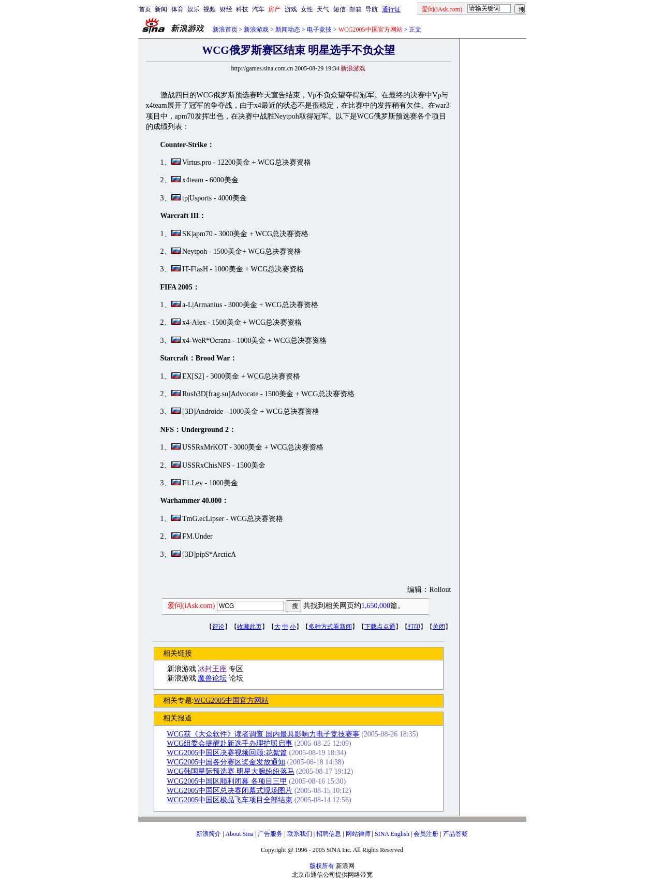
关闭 (439, 626)
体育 (177, 9)
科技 (242, 9)
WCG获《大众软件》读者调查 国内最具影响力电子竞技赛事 (263, 734)
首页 (145, 9)
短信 (339, 9)
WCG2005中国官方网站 (231, 700)
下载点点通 (379, 626)
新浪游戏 (256, 29)
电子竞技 (319, 29)
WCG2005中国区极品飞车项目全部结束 (230, 800)
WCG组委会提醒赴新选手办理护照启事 (230, 743)
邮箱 (355, 9)
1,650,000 (375, 606)
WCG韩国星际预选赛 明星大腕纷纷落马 (230, 771)
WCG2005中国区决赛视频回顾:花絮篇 (227, 753)
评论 (218, 626)
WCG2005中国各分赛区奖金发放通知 (226, 762)
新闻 (161, 9)
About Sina (240, 833)
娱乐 (193, 9)
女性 (307, 9)
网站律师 (358, 833)
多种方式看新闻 (330, 626)
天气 (323, 9)
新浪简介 (208, 833)
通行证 (391, 9)
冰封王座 (212, 669)
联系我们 (299, 833)
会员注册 (426, 833)
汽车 (258, 9)
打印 (414, 626)
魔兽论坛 (212, 678)
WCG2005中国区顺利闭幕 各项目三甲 (227, 781)
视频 (209, 9)
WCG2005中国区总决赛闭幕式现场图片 (230, 790)
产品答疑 (455, 833)
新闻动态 (287, 29)
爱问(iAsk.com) (191, 606)
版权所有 (321, 866)
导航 (371, 9)
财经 (226, 9)
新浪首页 (225, 29)
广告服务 (270, 833)
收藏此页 (249, 626)
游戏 (291, 9)
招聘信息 (328, 833)
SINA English (392, 833)
